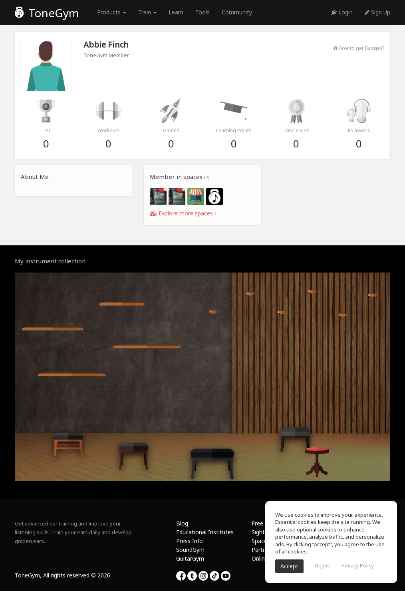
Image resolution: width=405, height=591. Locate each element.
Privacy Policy (357, 565)
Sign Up (377, 12)
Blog (182, 523)
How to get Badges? (359, 48)
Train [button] (147, 12)
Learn (176, 12)
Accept (289, 566)
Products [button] (111, 12)
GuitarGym (190, 558)
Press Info (189, 541)
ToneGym (47, 12)
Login (342, 12)
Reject (322, 565)
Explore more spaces (183, 213)
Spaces (261, 541)
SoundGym (190, 549)
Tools (202, 12)
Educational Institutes (205, 532)
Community (237, 12)
